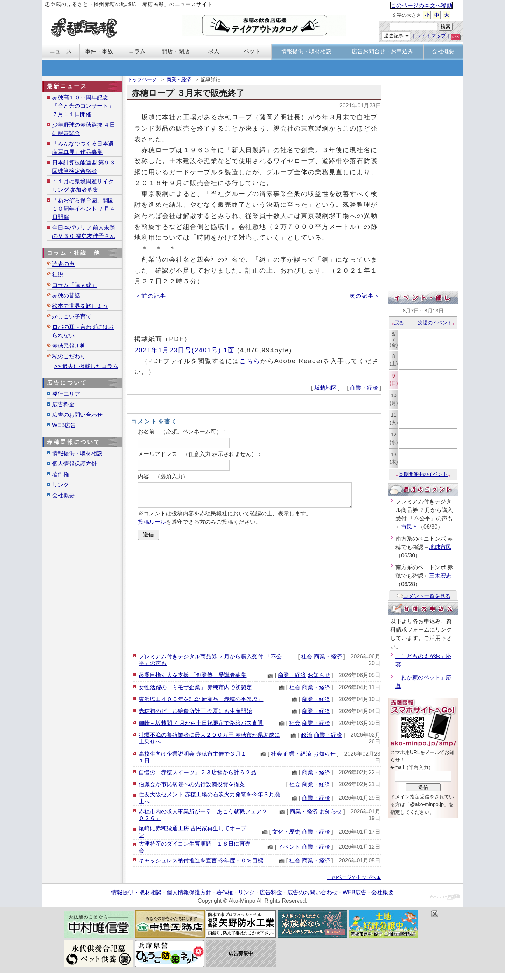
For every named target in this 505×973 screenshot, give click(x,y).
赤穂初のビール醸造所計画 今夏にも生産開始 (195, 711)
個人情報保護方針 (74, 464)
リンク (60, 485)
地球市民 (440, 547)
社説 (57, 274)
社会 (306, 657)
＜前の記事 (150, 296)
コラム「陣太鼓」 (74, 285)
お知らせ (319, 675)
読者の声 (63, 264)
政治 (306, 735)
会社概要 (63, 495)
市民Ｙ (409, 527)
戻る (397, 322)
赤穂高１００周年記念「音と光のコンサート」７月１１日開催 (83, 105)
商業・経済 (179, 79)
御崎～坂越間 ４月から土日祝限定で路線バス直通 (201, 723)
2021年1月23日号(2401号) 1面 (184, 350)
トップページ (142, 79)
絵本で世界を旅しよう (80, 306)
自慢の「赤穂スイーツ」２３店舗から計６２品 (197, 772)
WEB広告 (64, 425)
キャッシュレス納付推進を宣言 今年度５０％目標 (201, 860)
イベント (289, 847)
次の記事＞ (364, 296)
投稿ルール (152, 522)
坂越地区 (325, 388)
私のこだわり (69, 356)
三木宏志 (440, 576)
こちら (249, 361)
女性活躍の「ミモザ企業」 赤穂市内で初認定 (195, 687)
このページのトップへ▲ (354, 877)
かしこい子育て (71, 316)
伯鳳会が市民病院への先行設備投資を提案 (192, 784)
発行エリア (66, 394)
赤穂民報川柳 (69, 346)
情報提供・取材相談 (77, 453)
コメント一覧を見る (423, 596)
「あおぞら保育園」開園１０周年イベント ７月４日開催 (83, 208)
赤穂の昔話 (66, 295)
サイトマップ (431, 35)
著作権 (60, 474)
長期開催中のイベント (423, 474)
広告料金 (63, 404)
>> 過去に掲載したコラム (86, 366)
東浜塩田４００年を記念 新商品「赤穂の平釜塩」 (201, 699)
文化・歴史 (286, 832)
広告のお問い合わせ (77, 415)
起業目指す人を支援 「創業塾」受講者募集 (192, 675)
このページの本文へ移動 (421, 5)
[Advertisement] (254, 600)
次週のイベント (436, 322)
